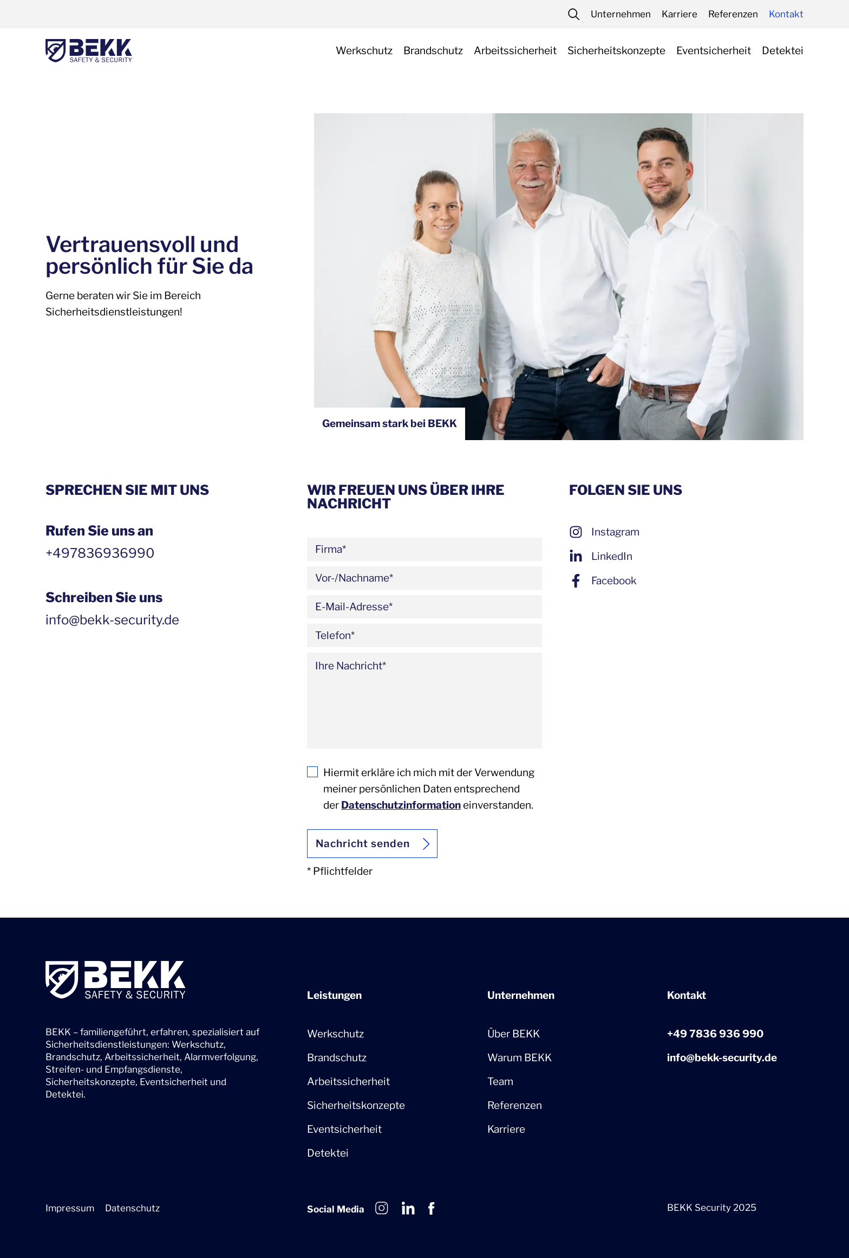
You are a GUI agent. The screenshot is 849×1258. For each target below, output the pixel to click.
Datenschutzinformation (401, 805)
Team (500, 1081)
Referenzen (514, 1105)
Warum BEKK (519, 1057)
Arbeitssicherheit (348, 1081)
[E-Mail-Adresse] (424, 606)
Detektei (328, 1153)
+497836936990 (100, 553)
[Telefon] (424, 635)
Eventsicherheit (344, 1129)
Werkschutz (335, 1034)
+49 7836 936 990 (715, 1034)
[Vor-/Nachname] (424, 578)
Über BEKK (513, 1034)
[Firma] (424, 549)
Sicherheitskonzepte (356, 1105)
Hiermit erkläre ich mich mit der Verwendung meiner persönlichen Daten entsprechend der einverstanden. (428, 788)
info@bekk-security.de (722, 1057)
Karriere (506, 1129)
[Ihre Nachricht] (424, 701)
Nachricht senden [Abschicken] (362, 843)
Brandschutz (337, 1057)
